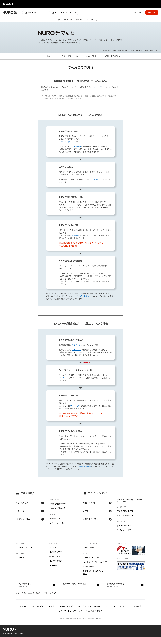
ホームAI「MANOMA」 (93, 558)
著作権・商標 (66, 606)
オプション (20, 511)
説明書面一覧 (88, 567)
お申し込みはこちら (67, 142)
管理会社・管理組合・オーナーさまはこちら (130, 500)
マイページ (96, 87)
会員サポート (54, 556)
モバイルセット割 (56, 523)
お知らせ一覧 (88, 547)
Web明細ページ (86, 296)
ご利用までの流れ (23, 519)
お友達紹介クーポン (57, 518)
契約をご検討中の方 (57, 504)
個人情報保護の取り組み (43, 606)
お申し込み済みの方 (57, 508)
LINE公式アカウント (24, 547)
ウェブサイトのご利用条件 (89, 606)
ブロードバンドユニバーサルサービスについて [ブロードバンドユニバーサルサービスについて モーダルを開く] (36, 593)
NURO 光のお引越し (57, 565)
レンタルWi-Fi (21, 558)
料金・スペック (22, 503)
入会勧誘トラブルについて (95, 562)
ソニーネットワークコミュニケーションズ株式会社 (80, 611)
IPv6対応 (23, 606)
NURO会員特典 (55, 561)
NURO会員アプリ (56, 552)
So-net (137, 606)
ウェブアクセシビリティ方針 (116, 606)
